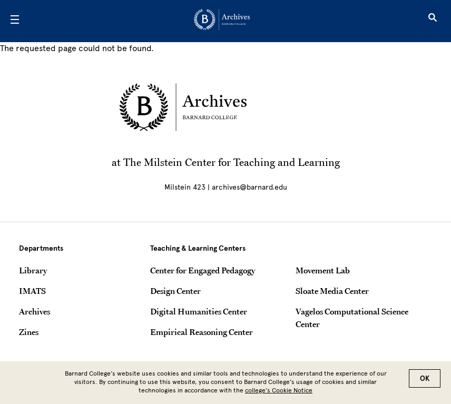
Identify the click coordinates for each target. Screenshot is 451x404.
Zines (28, 332)
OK (424, 380)
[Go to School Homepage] (222, 21)
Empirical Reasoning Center (201, 332)
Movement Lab (323, 270)
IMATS (32, 290)
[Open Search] (432, 21)
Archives (34, 311)
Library (33, 270)
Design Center (175, 290)
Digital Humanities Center (198, 311)
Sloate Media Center (332, 290)
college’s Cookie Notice (278, 392)
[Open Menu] (15, 21)
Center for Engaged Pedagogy (202, 270)
